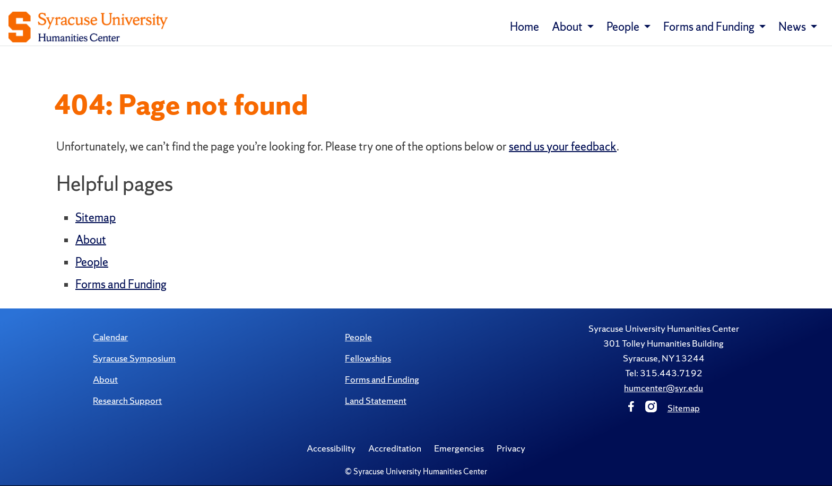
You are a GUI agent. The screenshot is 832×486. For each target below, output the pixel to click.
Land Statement (375, 400)
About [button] (568, 26)
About (90, 240)
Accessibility (331, 448)
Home (524, 26)
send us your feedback (563, 146)
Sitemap (95, 217)
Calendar (110, 337)
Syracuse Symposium (134, 358)
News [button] (793, 26)
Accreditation (394, 448)
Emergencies (459, 448)
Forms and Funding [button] (710, 26)
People (91, 262)
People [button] (624, 26)
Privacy (511, 448)
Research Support (127, 400)
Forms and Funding (121, 284)
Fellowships (368, 358)
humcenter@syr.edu (663, 388)
